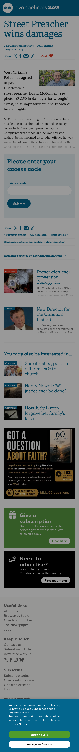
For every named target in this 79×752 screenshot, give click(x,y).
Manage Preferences (39, 744)
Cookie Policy (47, 720)
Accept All (39, 734)
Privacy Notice (18, 724)
